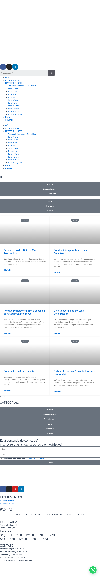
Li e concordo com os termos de (23, 459)
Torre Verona (13, 89)
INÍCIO (7, 77)
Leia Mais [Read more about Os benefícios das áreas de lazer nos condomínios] (57, 391)
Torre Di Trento (14, 106)
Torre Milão (12, 94)
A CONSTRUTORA (12, 80)
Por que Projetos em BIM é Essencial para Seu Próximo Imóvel (25, 312)
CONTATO (9, 120)
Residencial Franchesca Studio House (23, 86)
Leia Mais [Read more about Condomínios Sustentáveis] (7, 390)
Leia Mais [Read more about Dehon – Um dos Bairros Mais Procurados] (7, 270)
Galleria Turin (13, 100)
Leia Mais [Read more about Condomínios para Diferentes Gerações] (57, 273)
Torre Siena (12, 103)
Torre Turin (12, 97)
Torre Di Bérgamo (15, 114)
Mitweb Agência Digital (51, 569)
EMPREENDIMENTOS (13, 83)
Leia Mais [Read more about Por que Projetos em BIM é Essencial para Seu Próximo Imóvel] (7, 333)
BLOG (7, 117)
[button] (93, 570)
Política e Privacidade (36, 459)
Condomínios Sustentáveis (19, 371)
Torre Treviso (13, 91)
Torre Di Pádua (14, 111)
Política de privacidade (58, 566)
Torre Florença (13, 109)
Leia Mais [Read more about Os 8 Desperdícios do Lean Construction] (57, 333)
